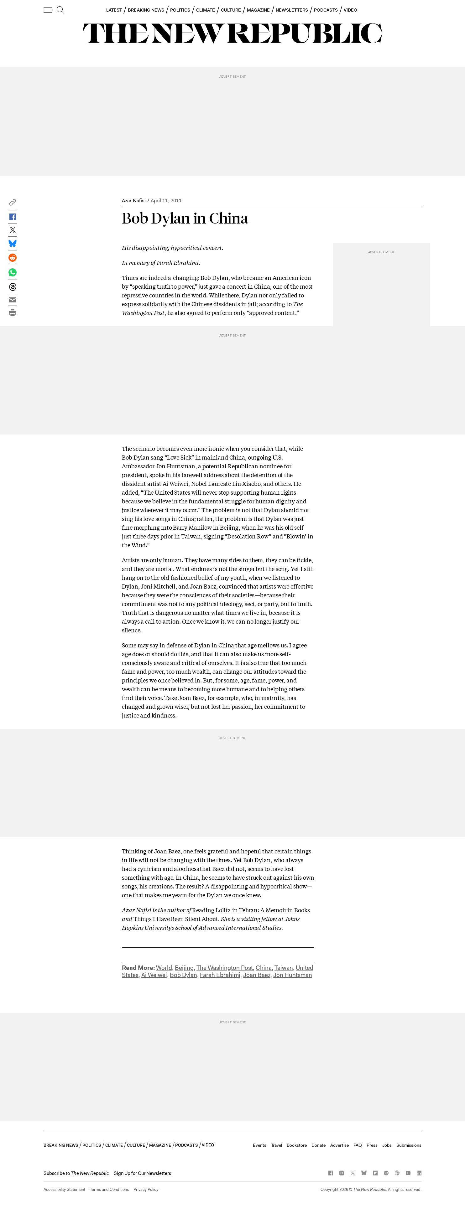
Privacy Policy (145, 1189)
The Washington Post (224, 968)
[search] (60, 10)
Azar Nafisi (134, 200)
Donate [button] (318, 1145)
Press (372, 1145)
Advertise (339, 1145)
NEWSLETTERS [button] (292, 10)
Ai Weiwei (154, 975)
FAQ (357, 1145)
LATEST (114, 10)
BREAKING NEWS (146, 10)
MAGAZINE (258, 10)
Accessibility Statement (64, 1189)
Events (259, 1145)
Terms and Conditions (109, 1189)
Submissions (408, 1145)
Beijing (184, 968)
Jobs (387, 1145)
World (164, 968)
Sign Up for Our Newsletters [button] (142, 1173)
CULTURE (231, 10)
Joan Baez (256, 975)
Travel (276, 1145)
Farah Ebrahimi (220, 975)
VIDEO (350, 10)
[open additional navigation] (48, 10)
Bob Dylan (183, 975)
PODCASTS (326, 10)
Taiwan (283, 968)
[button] (12, 204)
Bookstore (297, 1145)
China (264, 968)
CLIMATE (205, 10)
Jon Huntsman (292, 975)
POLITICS (180, 10)
